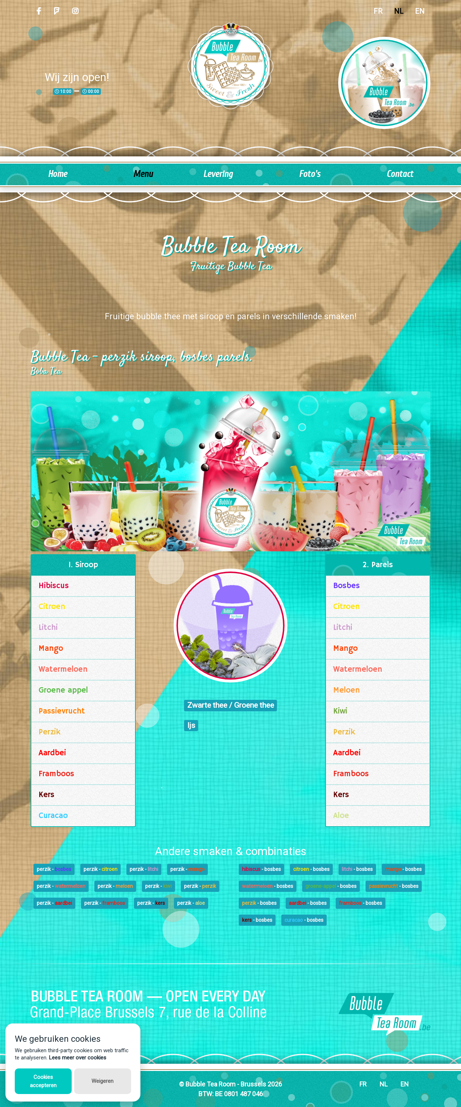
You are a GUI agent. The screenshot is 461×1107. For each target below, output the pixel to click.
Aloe (341, 816)
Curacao (53, 816)
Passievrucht (62, 711)
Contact (399, 174)
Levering (218, 174)
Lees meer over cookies (77, 1057)
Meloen (346, 690)
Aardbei (52, 753)
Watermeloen (63, 669)
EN (420, 11)
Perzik (50, 732)
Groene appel (63, 690)
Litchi (48, 628)
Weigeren (102, 1081)
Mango (51, 649)
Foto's (309, 174)
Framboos (56, 774)
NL (398, 11)
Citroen (52, 607)
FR (377, 11)
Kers (46, 795)
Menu (143, 174)
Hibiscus (54, 586)
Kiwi (340, 711)
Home (57, 174)
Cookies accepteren (43, 1081)
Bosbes (346, 586)
